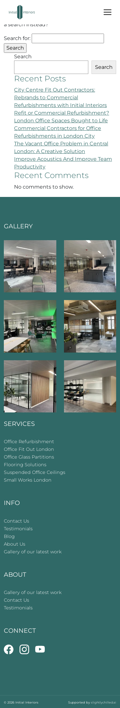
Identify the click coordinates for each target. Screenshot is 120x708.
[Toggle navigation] (107, 12)
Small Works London (28, 480)
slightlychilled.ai (103, 702)
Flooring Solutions (25, 465)
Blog (9, 536)
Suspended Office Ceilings (34, 472)
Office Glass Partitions (29, 457)
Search (23, 56)
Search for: (17, 38)
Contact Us (16, 521)
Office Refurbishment (29, 441)
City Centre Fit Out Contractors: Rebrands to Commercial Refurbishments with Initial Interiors (60, 97)
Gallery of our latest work (32, 552)
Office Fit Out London (29, 449)
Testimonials (18, 529)
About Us (14, 544)
